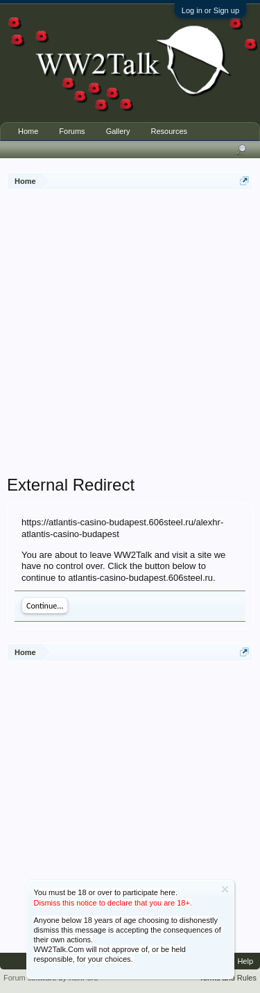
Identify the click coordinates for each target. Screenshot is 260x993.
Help (245, 961)
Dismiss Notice (225, 889)
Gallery (118, 131)
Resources (168, 131)
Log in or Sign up (210, 10)
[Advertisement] (130, 334)
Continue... (44, 606)
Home (28, 131)
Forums (72, 131)
